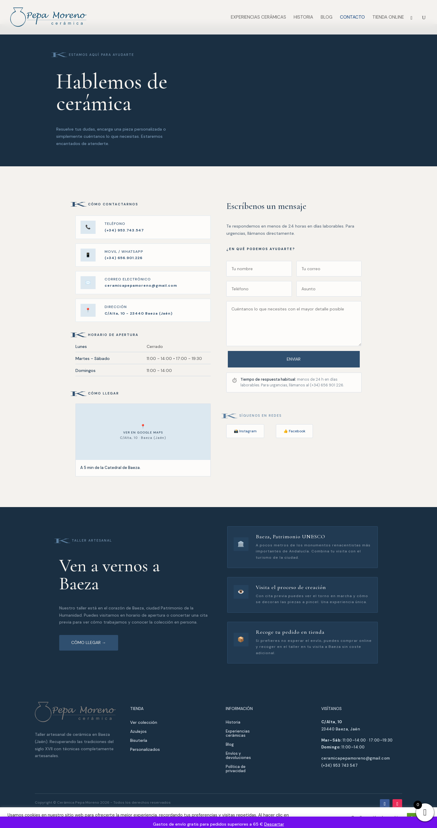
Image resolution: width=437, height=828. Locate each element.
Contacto (352, 17)
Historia (303, 17)
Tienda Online (388, 17)
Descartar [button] (274, 824)
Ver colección (143, 722)
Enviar (294, 359)
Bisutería (138, 740)
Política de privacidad (236, 769)
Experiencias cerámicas (258, 17)
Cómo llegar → (88, 642)
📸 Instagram (245, 431)
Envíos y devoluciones (238, 755)
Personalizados (145, 749)
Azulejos (138, 731)
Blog (326, 17)
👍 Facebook (294, 431)
